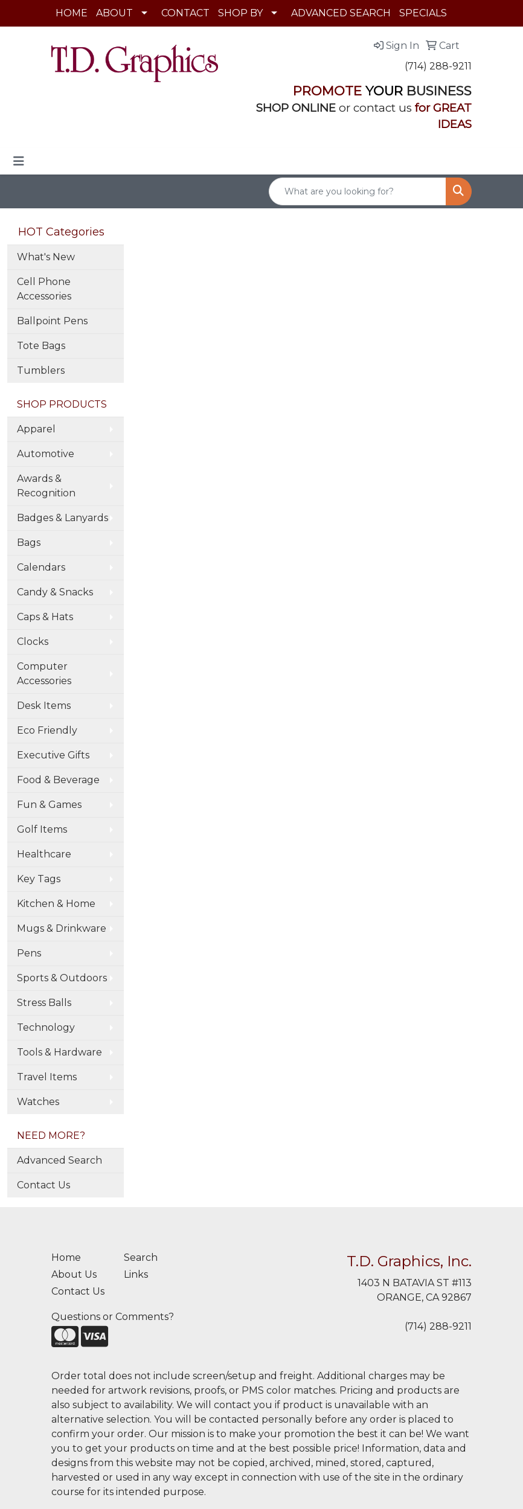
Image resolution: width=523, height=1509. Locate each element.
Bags (28, 542)
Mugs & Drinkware (61, 928)
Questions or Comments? (112, 1316)
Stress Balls (44, 1002)
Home (66, 1257)
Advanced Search (59, 1160)
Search (141, 1257)
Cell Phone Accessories (44, 289)
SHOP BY (240, 13)
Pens (29, 953)
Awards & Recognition (46, 486)
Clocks (32, 641)
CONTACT (185, 13)
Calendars (41, 567)
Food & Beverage (58, 780)
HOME (72, 13)
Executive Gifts (53, 755)
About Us (74, 1274)
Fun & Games (49, 804)
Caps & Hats (45, 617)
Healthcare (44, 854)
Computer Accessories (44, 674)
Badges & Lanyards (62, 518)
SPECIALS (423, 13)
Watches (38, 1101)
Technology (46, 1027)
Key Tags (38, 879)
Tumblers (41, 370)
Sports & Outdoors (62, 978)
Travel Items (47, 1077)
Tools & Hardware (59, 1052)
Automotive (45, 454)
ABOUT (114, 13)
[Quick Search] (357, 191)
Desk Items (44, 705)
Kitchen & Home (56, 903)
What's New (46, 257)
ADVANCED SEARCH (341, 13)
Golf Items (42, 829)
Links (136, 1274)
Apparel (36, 429)
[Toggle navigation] (18, 161)
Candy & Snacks (55, 592)
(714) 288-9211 (438, 66)
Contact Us (43, 1185)
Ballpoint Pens (52, 321)
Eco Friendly (47, 730)
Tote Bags (41, 345)
